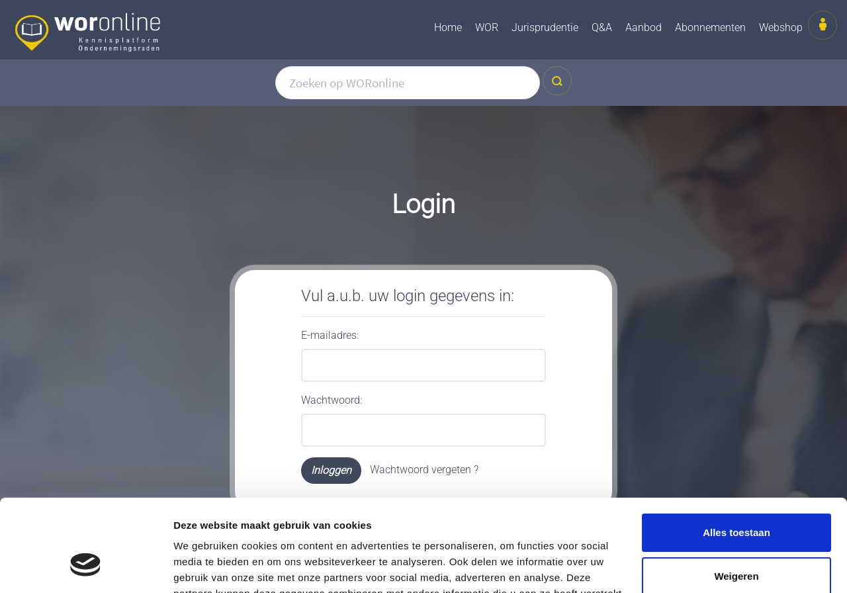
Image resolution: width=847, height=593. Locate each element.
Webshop (781, 27)
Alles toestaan (736, 453)
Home (448, 27)
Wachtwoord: (331, 400)
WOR (486, 27)
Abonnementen (710, 27)
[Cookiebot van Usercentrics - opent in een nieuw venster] (86, 567)
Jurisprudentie (545, 27)
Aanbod (643, 27)
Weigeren (736, 496)
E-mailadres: (330, 335)
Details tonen (204, 566)
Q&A (602, 27)
